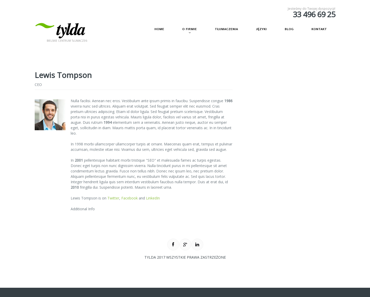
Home (159, 29)
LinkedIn (153, 198)
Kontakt (319, 29)
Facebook (129, 198)
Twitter (113, 198)
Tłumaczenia (226, 29)
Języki (261, 29)
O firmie (186, 31)
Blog (289, 29)
